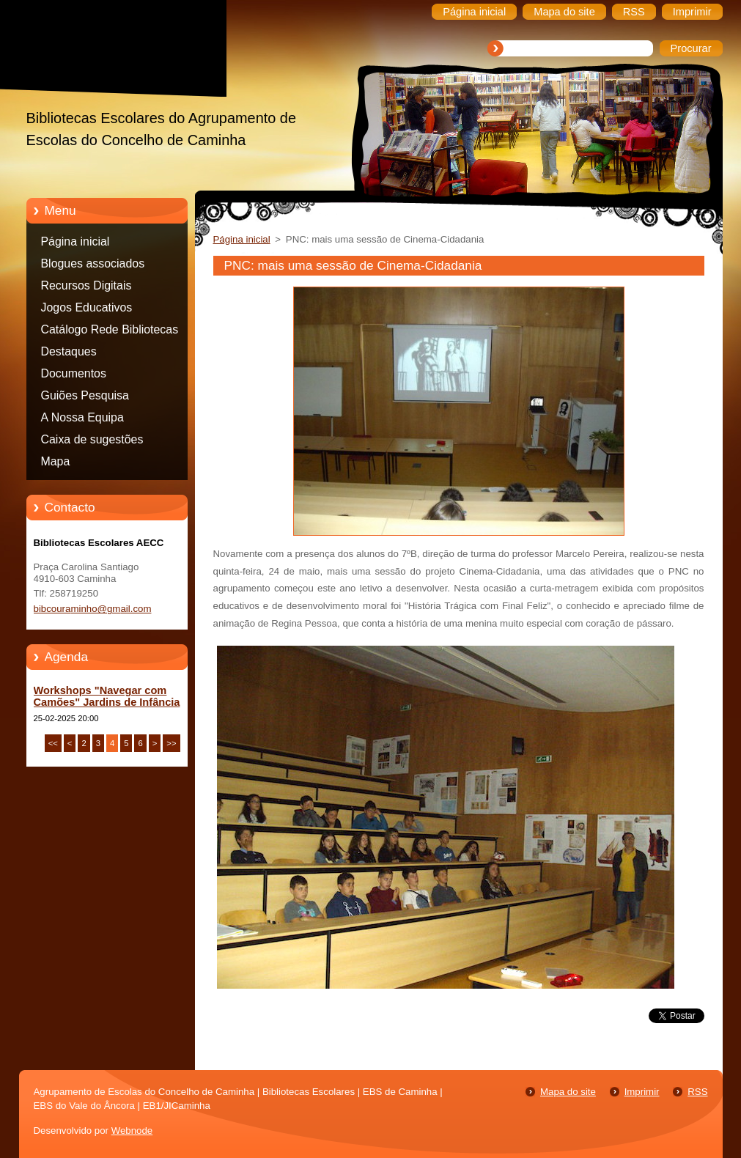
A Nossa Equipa (82, 417)
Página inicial (75, 241)
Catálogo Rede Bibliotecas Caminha (110, 332)
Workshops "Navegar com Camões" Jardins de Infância (107, 696)
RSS (697, 1091)
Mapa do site (568, 1091)
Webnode (132, 1130)
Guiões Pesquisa (85, 395)
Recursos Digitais (86, 285)
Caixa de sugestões (92, 439)
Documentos (73, 373)
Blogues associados (93, 263)
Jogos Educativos (87, 307)
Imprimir (642, 1091)
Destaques (69, 351)
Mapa (55, 461)
